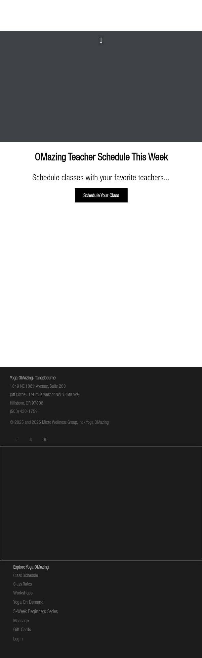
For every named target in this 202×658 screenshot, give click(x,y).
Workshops (23, 592)
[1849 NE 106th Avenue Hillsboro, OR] (101, 503)
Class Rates (22, 584)
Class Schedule (25, 575)
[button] (101, 40)
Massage (21, 620)
